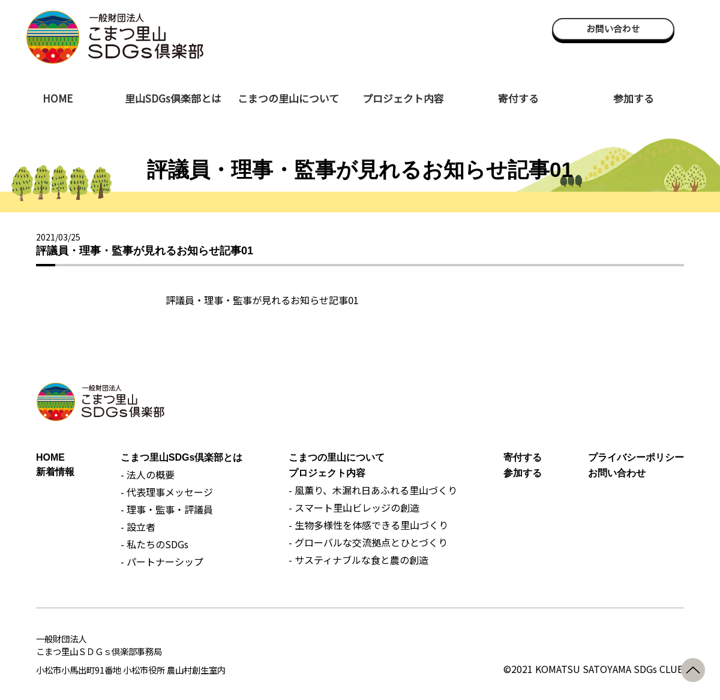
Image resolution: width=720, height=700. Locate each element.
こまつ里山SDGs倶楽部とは (182, 457)
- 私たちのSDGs (154, 544)
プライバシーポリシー (636, 457)
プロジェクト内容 (403, 98)
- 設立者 (138, 526)
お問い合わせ (613, 29)
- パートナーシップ (162, 561)
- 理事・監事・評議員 (167, 509)
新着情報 (55, 472)
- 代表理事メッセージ (167, 492)
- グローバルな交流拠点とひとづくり (368, 542)
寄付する (518, 98)
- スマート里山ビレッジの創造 (354, 507)
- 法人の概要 (148, 474)
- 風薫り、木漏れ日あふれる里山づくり (373, 490)
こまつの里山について (288, 98)
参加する (633, 98)
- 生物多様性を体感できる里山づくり (368, 525)
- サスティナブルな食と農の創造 (358, 559)
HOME (58, 98)
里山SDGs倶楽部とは (173, 98)
